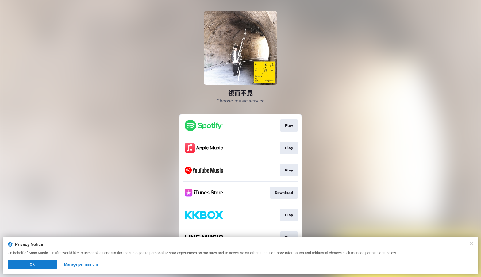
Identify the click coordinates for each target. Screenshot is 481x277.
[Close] (471, 243)
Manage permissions (81, 264)
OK (32, 264)
